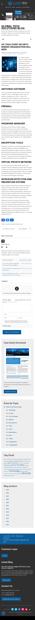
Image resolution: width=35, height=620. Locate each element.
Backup (5, 459)
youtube (26, 609)
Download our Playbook (11, 599)
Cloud (10, 426)
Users (11, 459)
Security (18, 52)
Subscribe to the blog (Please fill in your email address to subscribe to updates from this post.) (16, 321)
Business (11, 419)
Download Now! (10, 391)
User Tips (14, 473)
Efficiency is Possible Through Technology (10, 229)
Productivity (7, 465)
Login (5, 556)
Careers (13, 7)
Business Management (19, 459)
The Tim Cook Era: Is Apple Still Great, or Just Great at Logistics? (15, 567)
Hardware (27, 465)
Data (30, 469)
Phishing (12, 475)
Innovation (10, 473)
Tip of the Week (13, 416)
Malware (10, 467)
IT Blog (11, 438)
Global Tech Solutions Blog (8, 52)
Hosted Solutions (7, 475)
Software (22, 461)
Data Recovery (19, 467)
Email (17, 473)
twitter (16, 609)
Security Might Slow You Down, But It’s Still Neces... (25, 229)
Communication (26, 463)
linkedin (12, 609)
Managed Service (27, 459)
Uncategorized (13, 445)
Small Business (26, 461)
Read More (6, 580)
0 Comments (20, 54)
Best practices (13, 423)
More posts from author (25, 260)
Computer (6, 473)
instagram (23, 609)
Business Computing (14, 461)
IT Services (20, 463)
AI (30, 459)
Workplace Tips (25, 467)
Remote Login (8, 7)
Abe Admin (24, 52)
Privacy (13, 459)
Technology (12, 410)
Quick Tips (15, 467)
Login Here (28, 300)
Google (20, 473)
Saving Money (25, 469)
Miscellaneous (13, 432)
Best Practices (13, 463)
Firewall (13, 224)
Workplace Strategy (15, 469)
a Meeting (18, 13)
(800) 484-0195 (18, 7)
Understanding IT (26, 7)
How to (11, 429)
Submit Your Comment (11, 332)
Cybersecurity (19, 224)
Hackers (21, 469)
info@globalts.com (9, 594)
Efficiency (9, 469)
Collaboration (6, 467)
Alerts (10, 435)
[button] (30, 39)
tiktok (29, 609)
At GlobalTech (13, 441)
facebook (19, 609)
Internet (5, 469)
